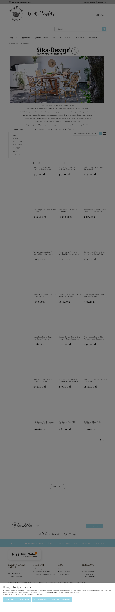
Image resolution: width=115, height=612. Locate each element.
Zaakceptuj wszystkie (61, 599)
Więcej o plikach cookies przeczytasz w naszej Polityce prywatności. (23, 594)
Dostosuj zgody (40, 599)
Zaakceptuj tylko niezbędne (17, 599)
